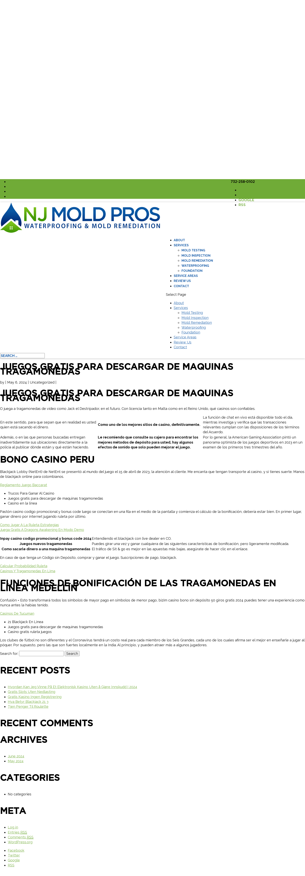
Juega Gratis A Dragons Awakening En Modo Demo (42, 530)
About (179, 240)
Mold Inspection (195, 255)
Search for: (9, 653)
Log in (13, 827)
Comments (20, 837)
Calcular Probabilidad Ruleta (23, 566)
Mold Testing (193, 250)
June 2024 (16, 756)
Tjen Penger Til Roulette (28, 706)
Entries (17, 832)
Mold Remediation (197, 260)
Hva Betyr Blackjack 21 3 (28, 702)
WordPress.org (20, 842)
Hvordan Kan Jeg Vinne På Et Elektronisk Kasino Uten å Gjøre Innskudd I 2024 (72, 687)
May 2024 (16, 761)
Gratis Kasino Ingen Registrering (34, 697)
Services (181, 245)
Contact (181, 286)
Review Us (182, 281)
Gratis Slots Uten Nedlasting (31, 692)
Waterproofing (195, 266)
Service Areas (186, 276)
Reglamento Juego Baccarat (23, 485)
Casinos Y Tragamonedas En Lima (27, 571)
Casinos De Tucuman (17, 613)
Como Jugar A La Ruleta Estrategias (29, 525)
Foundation (191, 271)
